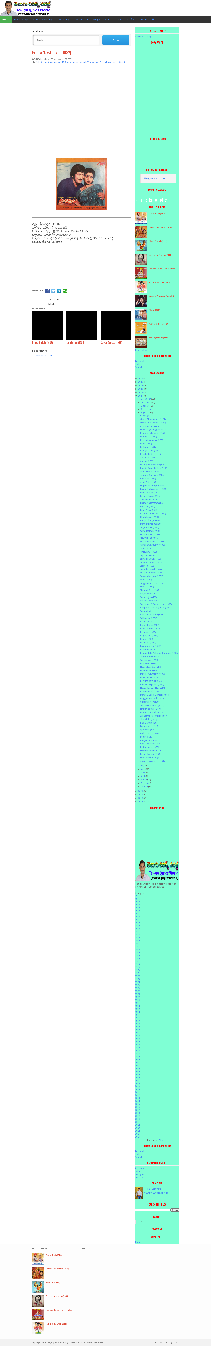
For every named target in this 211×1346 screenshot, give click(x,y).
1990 (137, 1029)
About (144, 19)
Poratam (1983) (147, 506)
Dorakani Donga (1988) (151, 523)
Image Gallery (101, 19)
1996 (137, 1047)
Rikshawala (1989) (148, 663)
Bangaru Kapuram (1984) (152, 684)
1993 (137, 1038)
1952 (137, 916)
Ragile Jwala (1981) (149, 635)
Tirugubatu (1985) (148, 551)
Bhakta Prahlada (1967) (158, 241)
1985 (137, 1014)
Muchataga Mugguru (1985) (153, 429)
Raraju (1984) (146, 639)
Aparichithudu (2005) (157, 213)
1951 (137, 913)
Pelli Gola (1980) (147, 649)
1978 (137, 993)
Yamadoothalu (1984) (150, 530)
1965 (137, 955)
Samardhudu (146, 611)
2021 (140, 395)
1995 (137, 1044)
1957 (137, 931)
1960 (137, 940)
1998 (137, 1053)
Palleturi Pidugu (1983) (150, 426)
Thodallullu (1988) (148, 719)
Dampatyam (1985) (149, 726)
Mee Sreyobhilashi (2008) (158, 337)
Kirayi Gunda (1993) (149, 677)
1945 (137, 895)
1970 (137, 970)
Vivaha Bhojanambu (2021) (153, 419)
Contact (118, 19)
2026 (140, 378)
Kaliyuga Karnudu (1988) (151, 680)
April (143, 776)
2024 (140, 385)
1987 (137, 1020)
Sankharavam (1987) (150, 659)
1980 (137, 1000)
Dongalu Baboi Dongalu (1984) (155, 694)
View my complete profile (156, 1192)
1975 (137, 985)
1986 (137, 1017)
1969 (137, 967)
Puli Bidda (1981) (148, 642)
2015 (137, 1104)
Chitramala (81, 19)
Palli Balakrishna (155, 1188)
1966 (137, 958)
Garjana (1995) (147, 461)
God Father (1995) (148, 457)
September (146, 409)
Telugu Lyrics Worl (154, 178)
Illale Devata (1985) (149, 722)
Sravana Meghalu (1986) (151, 576)
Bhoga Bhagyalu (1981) (151, 520)
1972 (137, 976)
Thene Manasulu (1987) (151, 656)
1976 (137, 987)
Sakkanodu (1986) (148, 618)
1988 (137, 1023)
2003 (137, 1068)
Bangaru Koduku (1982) (151, 740)
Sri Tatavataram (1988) (151, 562)
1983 (137, 1008)
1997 (137, 1050)
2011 (137, 1092)
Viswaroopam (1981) (150, 534)
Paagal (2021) (146, 415)
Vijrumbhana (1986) (149, 537)
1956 (137, 928)
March (144, 779)
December (146, 398)
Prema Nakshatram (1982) (51, 52)
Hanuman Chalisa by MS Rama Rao (162, 268)
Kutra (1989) (146, 443)
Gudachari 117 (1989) (150, 701)
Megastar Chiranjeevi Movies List (161, 296)
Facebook (139, 361)
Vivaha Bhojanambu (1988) (153, 422)
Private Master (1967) (150, 754)
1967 (137, 961)
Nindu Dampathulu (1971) (152, 750)
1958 (137, 934)
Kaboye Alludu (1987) (150, 450)
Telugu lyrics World (55, 1342)
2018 (140, 798)
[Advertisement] (82, 88)
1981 (137, 1002)
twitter (138, 1171)
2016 (137, 1107)
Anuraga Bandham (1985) (152, 475)
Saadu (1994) (146, 621)
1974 (137, 982)
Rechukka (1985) (148, 632)
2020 (140, 791)
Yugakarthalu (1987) (149, 527)
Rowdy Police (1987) (149, 625)
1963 (137, 949)
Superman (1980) (148, 555)
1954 (137, 922)
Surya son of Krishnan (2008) (160, 254)
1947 (137, 901)
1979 (137, 996)
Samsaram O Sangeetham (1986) (156, 604)
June (143, 769)
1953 (137, 919)
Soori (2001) (146, 579)
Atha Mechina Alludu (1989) (153, 712)
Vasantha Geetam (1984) (152, 541)
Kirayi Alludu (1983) (149, 509)
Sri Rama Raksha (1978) (151, 572)
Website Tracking (143, 36)
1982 (137, 1005)
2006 (137, 1077)
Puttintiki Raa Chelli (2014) (159, 282)
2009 (137, 1086)
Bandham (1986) (148, 478)
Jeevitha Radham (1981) (151, 454)
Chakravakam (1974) (150, 471)
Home (5, 19)
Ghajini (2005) (154, 309)
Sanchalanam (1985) (149, 600)
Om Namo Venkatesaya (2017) (160, 227)
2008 (137, 1083)
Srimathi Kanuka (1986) (151, 558)
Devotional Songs (43, 19)
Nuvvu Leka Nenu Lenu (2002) (160, 323)
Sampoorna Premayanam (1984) (155, 607)
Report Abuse (141, 350)
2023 (140, 388)
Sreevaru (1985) (147, 565)
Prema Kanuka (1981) (150, 492)
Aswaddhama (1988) (150, 691)
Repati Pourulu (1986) (150, 628)
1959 (137, 937)
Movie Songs (21, 19)
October (145, 405)
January (144, 786)
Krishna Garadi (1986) (150, 496)
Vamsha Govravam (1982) (152, 544)
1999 (137, 1056)
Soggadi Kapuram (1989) (152, 583)
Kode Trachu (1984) (149, 733)
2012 (137, 1095)
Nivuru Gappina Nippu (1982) (153, 687)
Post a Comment (44, 355)
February (145, 783)
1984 (137, 1011)
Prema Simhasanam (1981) (153, 489)
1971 (137, 973)
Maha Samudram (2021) (151, 757)
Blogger (162, 1140)
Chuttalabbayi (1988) (150, 517)
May (143, 772)
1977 (137, 991)
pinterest (139, 1177)
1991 (137, 1032)
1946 (137, 898)
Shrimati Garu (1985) (150, 590)
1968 (137, 964)
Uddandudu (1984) (149, 499)
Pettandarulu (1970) (149, 747)
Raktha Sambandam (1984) (153, 513)
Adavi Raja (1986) (148, 482)
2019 (140, 794)
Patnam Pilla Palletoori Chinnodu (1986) (159, 653)
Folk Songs (64, 19)
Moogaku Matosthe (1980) (153, 433)
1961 (137, 943)
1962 (137, 946)
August (144, 412)
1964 (137, 952)
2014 (137, 1101)
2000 (137, 1059)
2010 (137, 1089)
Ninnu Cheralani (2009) (151, 708)
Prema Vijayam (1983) (150, 646)
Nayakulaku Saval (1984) (151, 667)
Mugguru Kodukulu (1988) (152, 698)
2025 (140, 381)
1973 (137, 979)
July (142, 765)
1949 (137, 907)
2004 (137, 1071)
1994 (137, 1041)
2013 (137, 1098)
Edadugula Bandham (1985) (153, 464)
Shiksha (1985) (147, 586)
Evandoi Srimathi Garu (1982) (154, 468)
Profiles (131, 19)
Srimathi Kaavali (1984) (151, 569)
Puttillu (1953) (146, 736)
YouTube (139, 367)
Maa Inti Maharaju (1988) (152, 440)
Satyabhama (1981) (149, 593)
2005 (137, 1074)
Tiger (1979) (146, 548)
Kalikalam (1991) (148, 447)
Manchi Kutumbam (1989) (152, 673)
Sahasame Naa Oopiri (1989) (153, 715)
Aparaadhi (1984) (148, 729)
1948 (137, 904)
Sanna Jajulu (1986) (149, 597)
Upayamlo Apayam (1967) (152, 761)
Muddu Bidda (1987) (149, 670)
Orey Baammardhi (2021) (152, 705)
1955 (137, 925)
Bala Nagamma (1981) (151, 743)
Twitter (138, 364)
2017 (140, 801)
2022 (140, 392)
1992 (137, 1035)
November (146, 402)
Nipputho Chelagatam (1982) (153, 485)
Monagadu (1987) (148, 436)
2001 (137, 1062)
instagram (140, 1174)
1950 (137, 910)
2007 (137, 1080)
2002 (137, 1065)
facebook (139, 1168)
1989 (137, 1026)
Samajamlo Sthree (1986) (152, 614)
